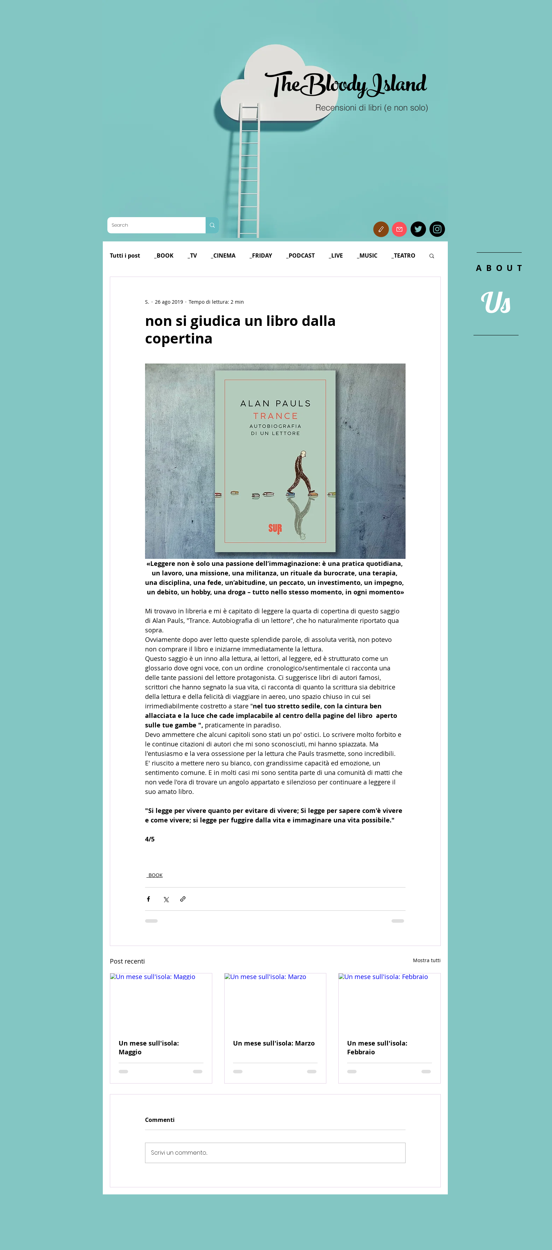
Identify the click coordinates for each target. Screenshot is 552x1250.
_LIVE (336, 255)
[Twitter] (418, 229)
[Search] (151, 225)
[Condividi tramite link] (183, 899)
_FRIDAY (261, 255)
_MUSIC (367, 255)
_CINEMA (223, 255)
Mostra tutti (427, 960)
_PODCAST (300, 255)
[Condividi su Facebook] (148, 899)
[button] (381, 229)
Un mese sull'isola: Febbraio (377, 1047)
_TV (192, 255)
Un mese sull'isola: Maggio (149, 1047)
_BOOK (164, 255)
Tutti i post (125, 255)
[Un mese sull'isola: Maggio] (161, 1001)
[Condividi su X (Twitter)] (165, 899)
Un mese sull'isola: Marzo (274, 1043)
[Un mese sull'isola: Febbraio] (389, 1001)
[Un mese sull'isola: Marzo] (275, 1001)
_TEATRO (403, 255)
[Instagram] (437, 229)
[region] (499, 408)
